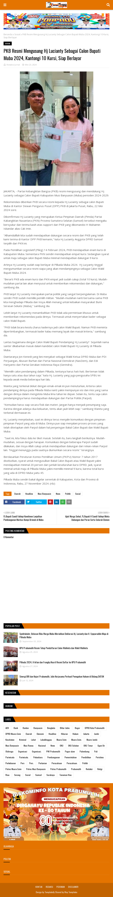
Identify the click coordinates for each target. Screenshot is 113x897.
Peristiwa (100, 757)
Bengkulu (51, 727)
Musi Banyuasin (44, 493)
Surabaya (50, 774)
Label (8, 719)
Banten (26, 727)
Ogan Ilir (101, 745)
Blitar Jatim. (65, 727)
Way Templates (70, 892)
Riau (7, 774)
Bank (16, 727)
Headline (29, 493)
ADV (7, 727)
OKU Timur (88, 745)
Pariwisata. (24, 757)
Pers (22, 763)
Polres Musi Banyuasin (36, 769)
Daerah (17, 493)
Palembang (84, 751)
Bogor (77, 727)
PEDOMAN (60, 886)
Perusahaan (57, 763)
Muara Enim (62, 739)
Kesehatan (9, 739)
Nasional (42, 745)
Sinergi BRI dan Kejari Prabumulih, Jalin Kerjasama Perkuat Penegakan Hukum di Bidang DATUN (62, 676)
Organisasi (22, 751)
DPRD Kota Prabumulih (94, 727)
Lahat (33, 739)
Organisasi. (37, 751)
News (58, 493)
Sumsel (38, 774)
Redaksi (89, 769)
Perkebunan (10, 763)
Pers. (31, 763)
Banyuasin (38, 727)
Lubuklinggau (46, 739)
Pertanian (42, 763)
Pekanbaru (38, 757)
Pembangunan (53, 757)
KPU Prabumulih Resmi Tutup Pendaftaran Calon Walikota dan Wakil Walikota (54, 648)
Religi (99, 769)
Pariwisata (9, 757)
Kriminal (22, 739)
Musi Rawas (29, 745)
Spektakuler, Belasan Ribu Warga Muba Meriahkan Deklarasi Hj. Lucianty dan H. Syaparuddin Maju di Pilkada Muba (64, 635)
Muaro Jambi (92, 739)
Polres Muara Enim (13, 769)
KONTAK (38, 886)
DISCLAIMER (73, 886)
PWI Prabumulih (53, 751)
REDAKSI (49, 886)
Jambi (96, 733)
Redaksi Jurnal (13, 64)
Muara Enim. (76, 739)
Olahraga (9, 751)
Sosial (17, 34)
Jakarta (86, 733)
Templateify (50, 892)
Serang (17, 774)
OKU (61, 745)
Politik (67, 493)
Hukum (75, 733)
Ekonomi (40, 733)
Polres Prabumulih (58, 769)
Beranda (8, 34)
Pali (96, 751)
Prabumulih (76, 769)
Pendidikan (86, 757)
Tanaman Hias (65, 774)
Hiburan (64, 733)
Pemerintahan (71, 757)
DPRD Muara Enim (13, 733)
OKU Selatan (73, 745)
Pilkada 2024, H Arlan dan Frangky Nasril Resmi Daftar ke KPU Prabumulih (53, 662)
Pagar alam (70, 751)
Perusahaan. (72, 763)
